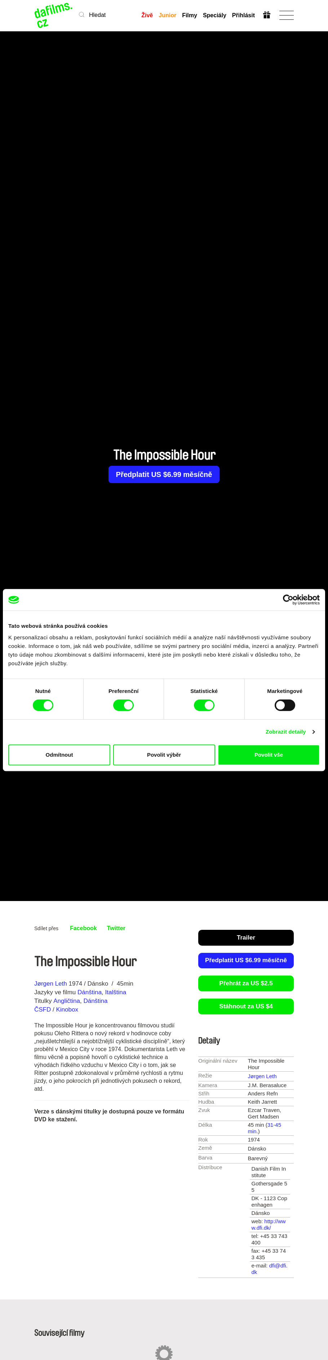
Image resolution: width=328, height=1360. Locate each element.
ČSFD (43, 1009)
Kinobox (67, 1009)
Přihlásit (243, 15)
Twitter (116, 928)
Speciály (214, 15)
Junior (167, 15)
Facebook (83, 928)
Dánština (89, 992)
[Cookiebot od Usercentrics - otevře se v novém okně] (288, 599)
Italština (116, 992)
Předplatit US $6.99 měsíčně (164, 474)
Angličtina (66, 1001)
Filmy (189, 15)
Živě (147, 15)
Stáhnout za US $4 (245, 1006)
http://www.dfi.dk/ (269, 1224)
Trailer (246, 937)
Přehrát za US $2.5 (245, 983)
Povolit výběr (164, 755)
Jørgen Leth (50, 983)
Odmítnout (59, 755)
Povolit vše (268, 755)
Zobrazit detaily (286, 732)
